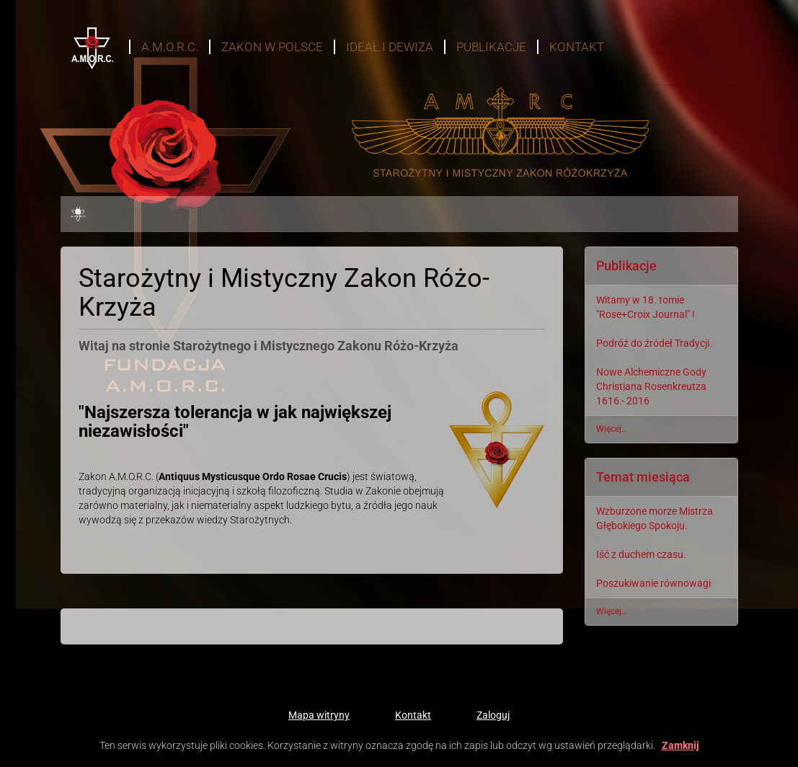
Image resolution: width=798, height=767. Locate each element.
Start (72, 214)
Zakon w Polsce (272, 47)
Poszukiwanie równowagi (653, 583)
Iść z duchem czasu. (641, 554)
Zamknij (680, 745)
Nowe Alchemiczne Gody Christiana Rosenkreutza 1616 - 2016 (651, 386)
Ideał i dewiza (389, 47)
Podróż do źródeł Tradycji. (654, 343)
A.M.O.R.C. (169, 47)
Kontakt (576, 47)
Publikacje (491, 47)
